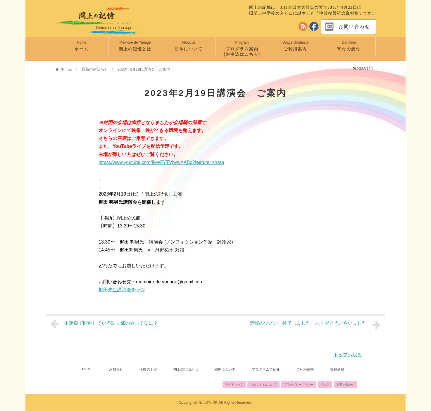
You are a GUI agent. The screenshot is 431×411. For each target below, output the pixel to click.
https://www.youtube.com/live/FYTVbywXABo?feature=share (161, 162)
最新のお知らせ (95, 69)
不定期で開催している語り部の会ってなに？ (104, 323)
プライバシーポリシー (298, 384)
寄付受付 (337, 369)
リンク (324, 384)
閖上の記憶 (208, 402)
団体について (189, 49)
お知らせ (116, 369)
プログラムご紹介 (266, 369)
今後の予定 (148, 369)
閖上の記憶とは (135, 49)
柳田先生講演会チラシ (122, 289)
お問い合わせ (347, 26)
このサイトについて (263, 384)
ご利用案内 (295, 49)
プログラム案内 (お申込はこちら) (246, 51)
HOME (87, 369)
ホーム (82, 49)
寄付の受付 (349, 49)
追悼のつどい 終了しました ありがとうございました (315, 325)
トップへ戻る (348, 354)
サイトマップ (234, 384)
